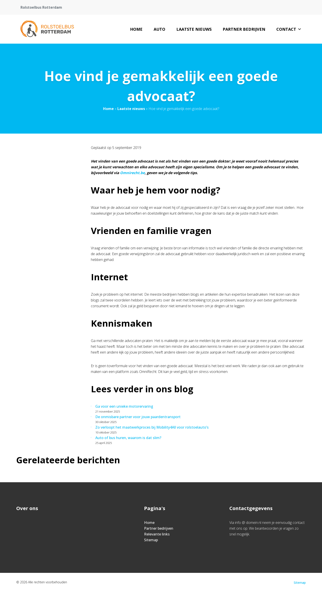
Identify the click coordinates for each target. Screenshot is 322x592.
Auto (159, 29)
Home (136, 29)
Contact (289, 29)
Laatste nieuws (194, 29)
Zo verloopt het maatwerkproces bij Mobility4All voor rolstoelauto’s (152, 427)
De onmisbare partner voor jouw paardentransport (138, 416)
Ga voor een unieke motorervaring (124, 406)
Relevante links (157, 534)
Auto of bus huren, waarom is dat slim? (128, 437)
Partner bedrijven (244, 29)
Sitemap (151, 539)
